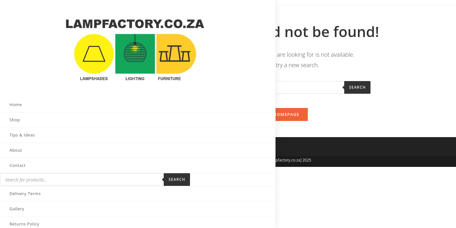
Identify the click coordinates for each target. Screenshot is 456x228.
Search (81, 144)
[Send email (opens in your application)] (65, 217)
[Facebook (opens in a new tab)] (18, 217)
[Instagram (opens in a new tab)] (34, 217)
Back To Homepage (275, 119)
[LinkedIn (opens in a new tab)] (49, 217)
